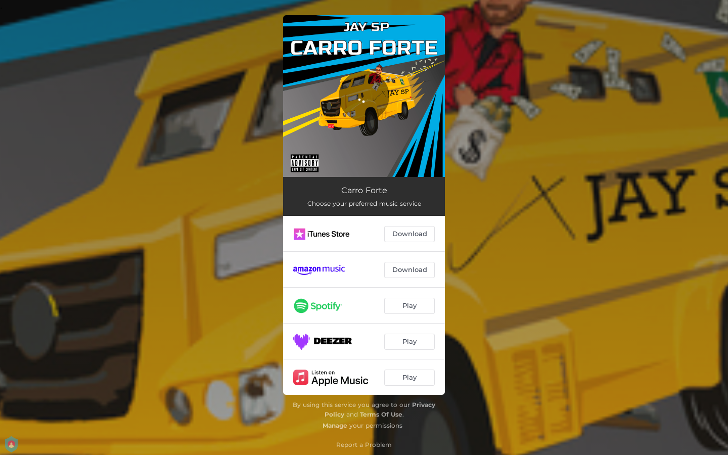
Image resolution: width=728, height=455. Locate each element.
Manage (335, 425)
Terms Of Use (381, 414)
